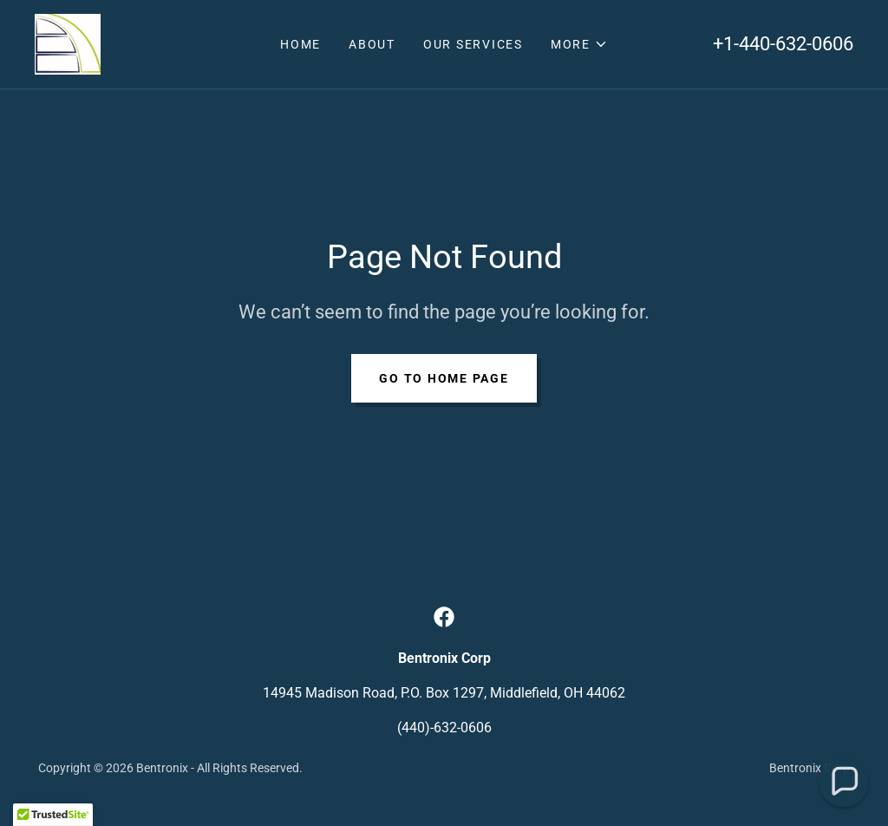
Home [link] (300, 44)
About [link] (372, 44)
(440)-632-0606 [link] (444, 727)
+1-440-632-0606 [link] (783, 44)
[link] (68, 43)
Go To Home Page (443, 378)
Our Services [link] (473, 44)
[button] (579, 44)
